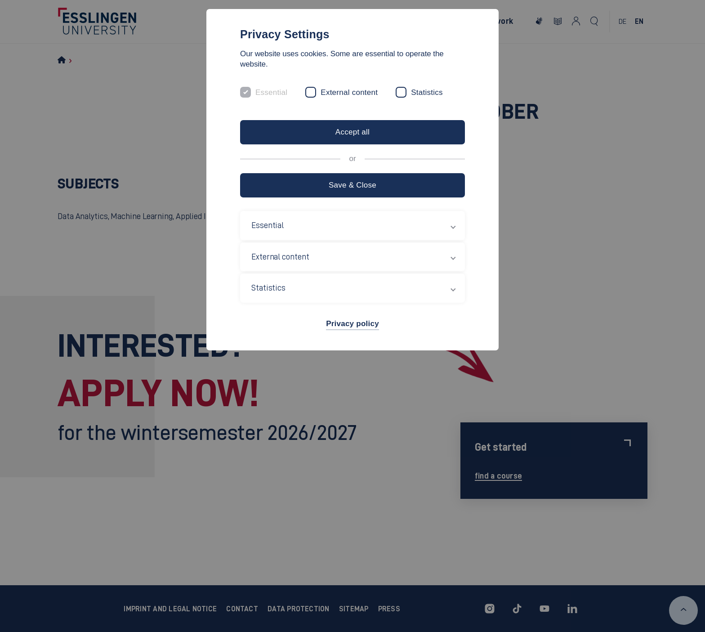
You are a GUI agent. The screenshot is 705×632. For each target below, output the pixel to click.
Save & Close (352, 185)
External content (349, 92)
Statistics (427, 92)
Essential (271, 92)
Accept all (352, 132)
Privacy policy (352, 323)
